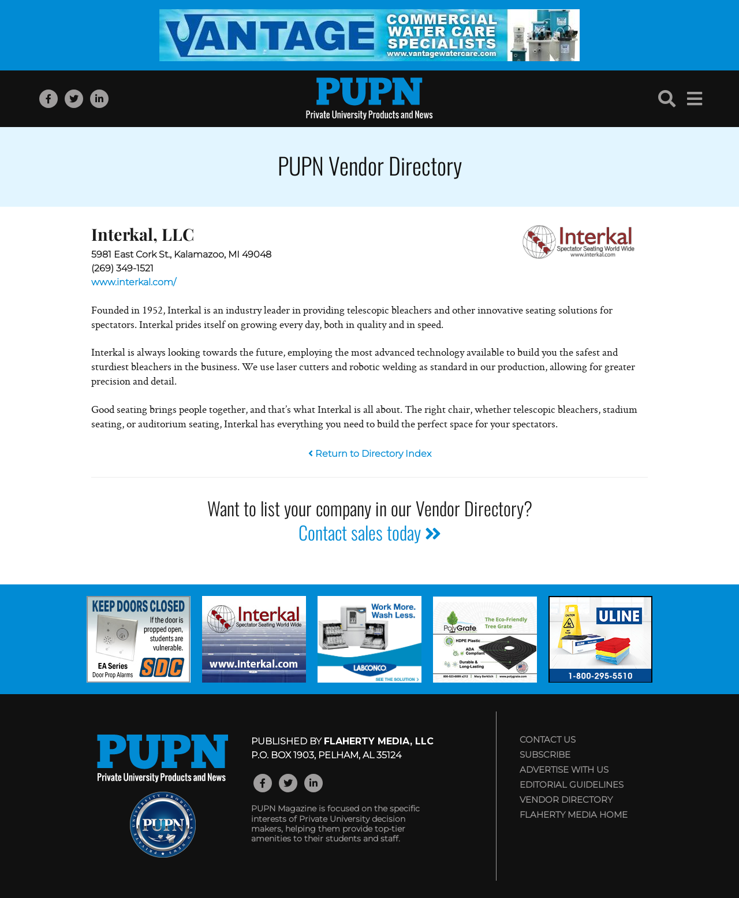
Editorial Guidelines (572, 784)
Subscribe (545, 754)
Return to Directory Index (369, 453)
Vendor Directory (566, 799)
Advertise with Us (564, 769)
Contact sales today (369, 532)
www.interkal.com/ (133, 282)
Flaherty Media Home (574, 814)
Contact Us (548, 739)
